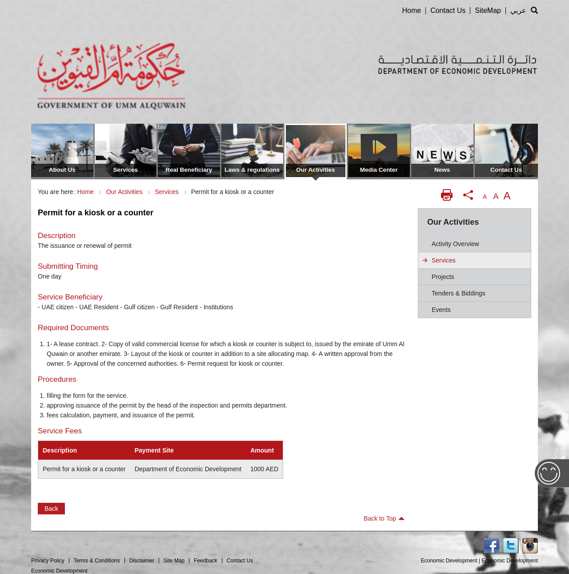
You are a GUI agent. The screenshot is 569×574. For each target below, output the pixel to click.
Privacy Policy (47, 561)
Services (167, 191)
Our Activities (124, 191)
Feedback (205, 561)
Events (441, 309)
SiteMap (488, 10)
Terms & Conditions (97, 561)
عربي (518, 10)
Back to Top (384, 518)
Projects (443, 276)
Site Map (174, 561)
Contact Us (447, 10)
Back (51, 508)
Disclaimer (141, 561)
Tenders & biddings (458, 293)
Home (411, 10)
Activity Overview (455, 243)
